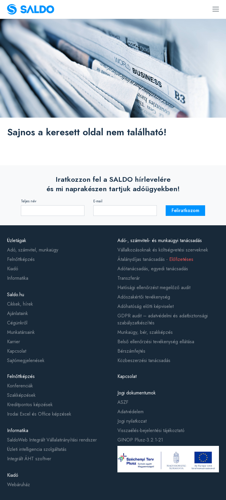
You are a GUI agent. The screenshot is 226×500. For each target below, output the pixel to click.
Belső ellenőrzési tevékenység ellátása (155, 341)
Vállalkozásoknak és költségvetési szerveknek (162, 249)
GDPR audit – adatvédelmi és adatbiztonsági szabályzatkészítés (162, 319)
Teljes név (28, 201)
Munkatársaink (21, 332)
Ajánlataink (17, 313)
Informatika (17, 278)
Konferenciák (20, 385)
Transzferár (128, 278)
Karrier (13, 341)
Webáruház (18, 484)
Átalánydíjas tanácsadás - (155, 259)
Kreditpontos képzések (30, 404)
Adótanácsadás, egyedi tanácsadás (152, 268)
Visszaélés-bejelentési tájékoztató (151, 430)
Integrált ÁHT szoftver (29, 458)
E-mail (97, 201)
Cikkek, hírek (20, 304)
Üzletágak (16, 240)
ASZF (122, 402)
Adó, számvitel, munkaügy (32, 249)
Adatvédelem (130, 411)
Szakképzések (21, 395)
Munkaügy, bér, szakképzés (145, 332)
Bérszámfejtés (131, 351)
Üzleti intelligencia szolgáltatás (37, 449)
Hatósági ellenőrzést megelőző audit (153, 287)
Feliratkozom (185, 210)
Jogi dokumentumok (136, 392)
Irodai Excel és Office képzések (39, 414)
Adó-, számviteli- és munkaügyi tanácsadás (159, 240)
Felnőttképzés (21, 259)
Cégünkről (17, 322)
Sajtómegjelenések (25, 360)
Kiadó (12, 268)
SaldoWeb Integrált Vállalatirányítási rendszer (52, 439)
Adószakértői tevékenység (143, 297)
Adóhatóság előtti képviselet (145, 306)
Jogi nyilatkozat (132, 421)
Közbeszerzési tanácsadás (143, 360)
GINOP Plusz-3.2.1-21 (140, 439)
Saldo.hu (15, 294)
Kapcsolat (16, 351)
